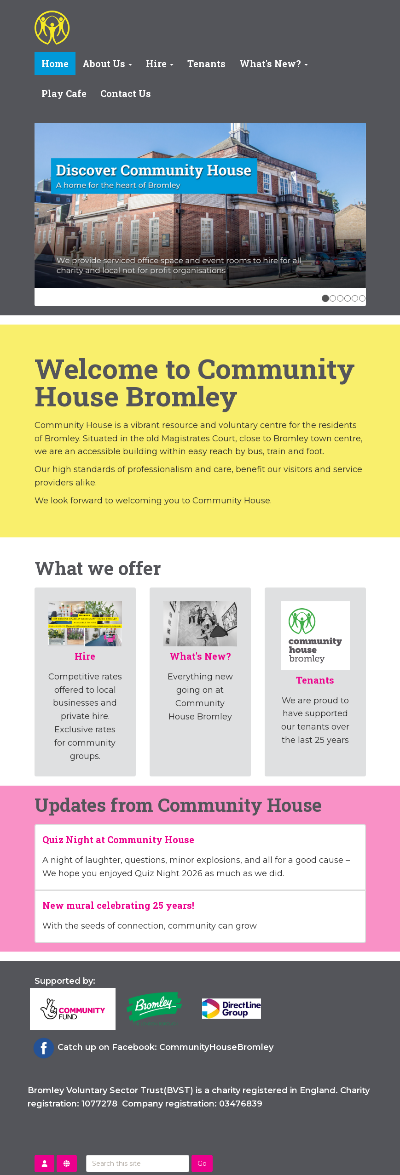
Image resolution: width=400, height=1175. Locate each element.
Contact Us (125, 93)
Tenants (206, 63)
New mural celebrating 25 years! (118, 905)
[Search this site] (137, 1163)
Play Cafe (64, 93)
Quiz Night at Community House (118, 839)
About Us (107, 63)
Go (202, 1163)
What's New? (273, 63)
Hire (160, 63)
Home (55, 63)
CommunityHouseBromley (216, 1047)
